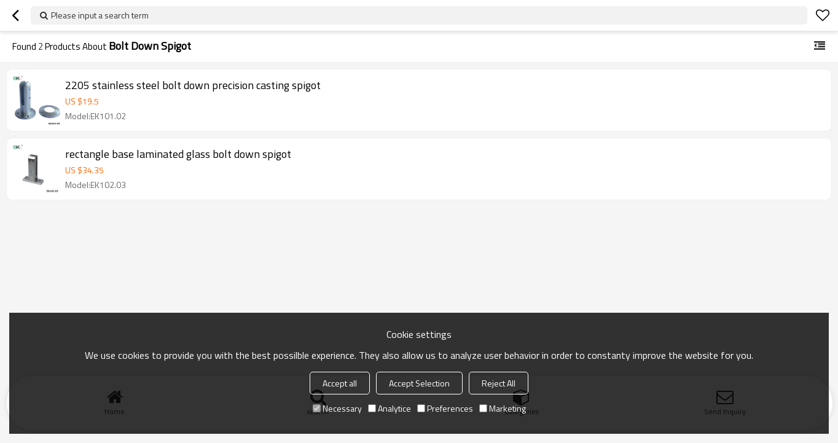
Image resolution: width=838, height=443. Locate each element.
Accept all (340, 383)
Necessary (337, 408)
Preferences (445, 408)
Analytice (389, 408)
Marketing (502, 408)
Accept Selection (419, 383)
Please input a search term (100, 15)
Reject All (498, 383)
